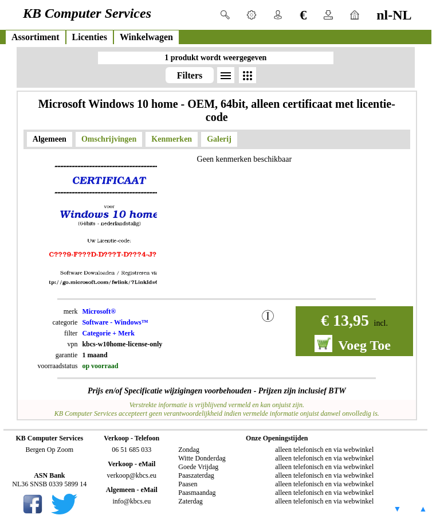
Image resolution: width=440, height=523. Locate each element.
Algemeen (49, 139)
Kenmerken (171, 139)
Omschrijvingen (108, 139)
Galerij (219, 139)
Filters (189, 75)
